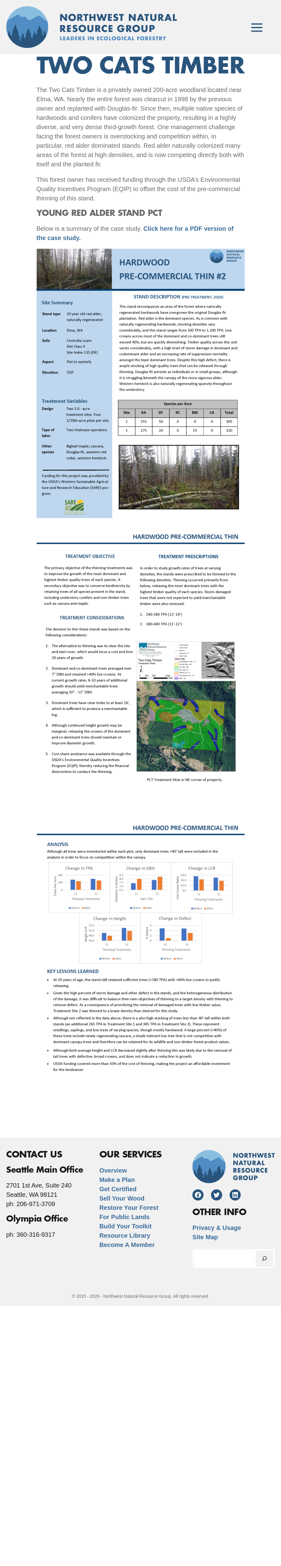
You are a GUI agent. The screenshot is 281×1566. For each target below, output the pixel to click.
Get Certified (118, 1189)
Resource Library (125, 1235)
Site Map (205, 1237)
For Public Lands (124, 1217)
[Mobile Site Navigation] (256, 27)
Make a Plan (117, 1179)
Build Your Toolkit (125, 1226)
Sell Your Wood (122, 1198)
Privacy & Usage (216, 1227)
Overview (113, 1170)
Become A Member (127, 1244)
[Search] (264, 1258)
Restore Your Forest (128, 1207)
